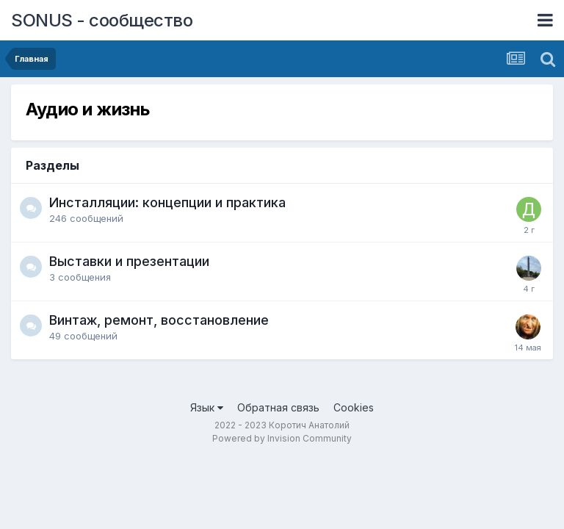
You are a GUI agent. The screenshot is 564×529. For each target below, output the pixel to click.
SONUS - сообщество (101, 20)
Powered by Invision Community (282, 438)
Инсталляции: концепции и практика (167, 202)
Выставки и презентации (129, 261)
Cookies (353, 407)
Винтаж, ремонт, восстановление (159, 320)
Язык (206, 407)
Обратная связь (278, 407)
